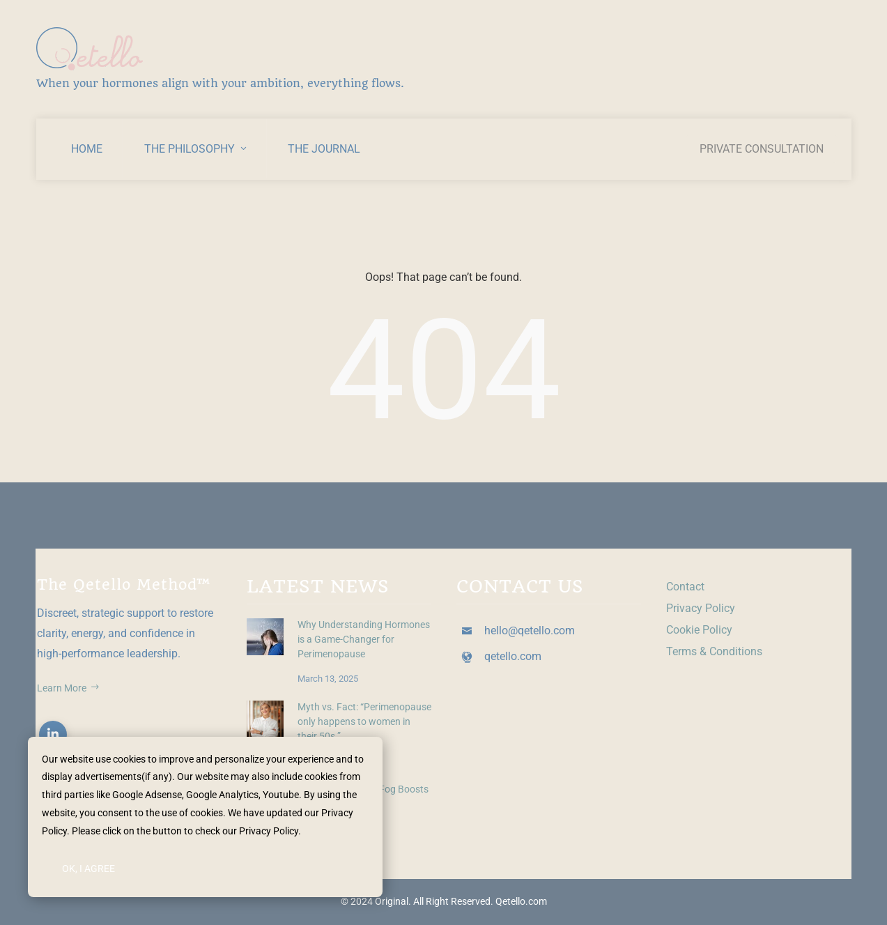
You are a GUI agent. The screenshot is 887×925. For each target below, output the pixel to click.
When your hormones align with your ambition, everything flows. (220, 83)
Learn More (68, 688)
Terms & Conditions (714, 651)
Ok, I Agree (88, 868)
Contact (685, 586)
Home (86, 148)
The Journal (324, 148)
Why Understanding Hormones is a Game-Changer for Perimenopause (364, 639)
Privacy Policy (700, 608)
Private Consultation (762, 148)
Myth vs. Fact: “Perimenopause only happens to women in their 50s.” (364, 721)
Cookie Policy (699, 629)
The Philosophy (196, 148)
